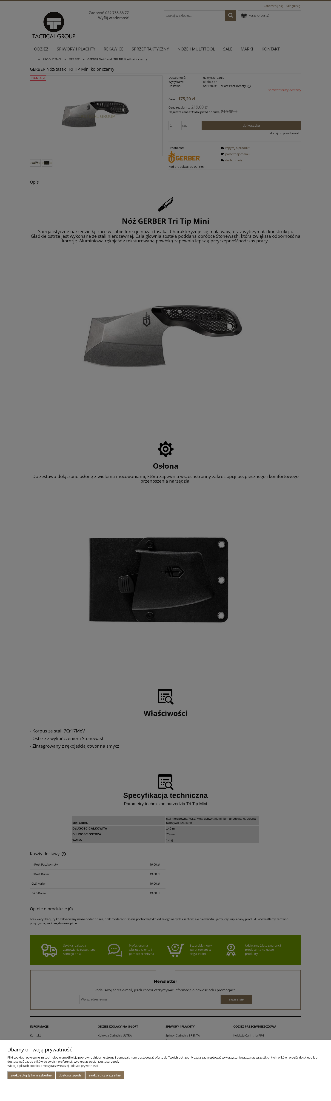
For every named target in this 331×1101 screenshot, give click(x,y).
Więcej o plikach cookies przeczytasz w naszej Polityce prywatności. (52, 1066)
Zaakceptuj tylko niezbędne (31, 1075)
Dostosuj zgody (70, 1075)
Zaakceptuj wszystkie (105, 1075)
